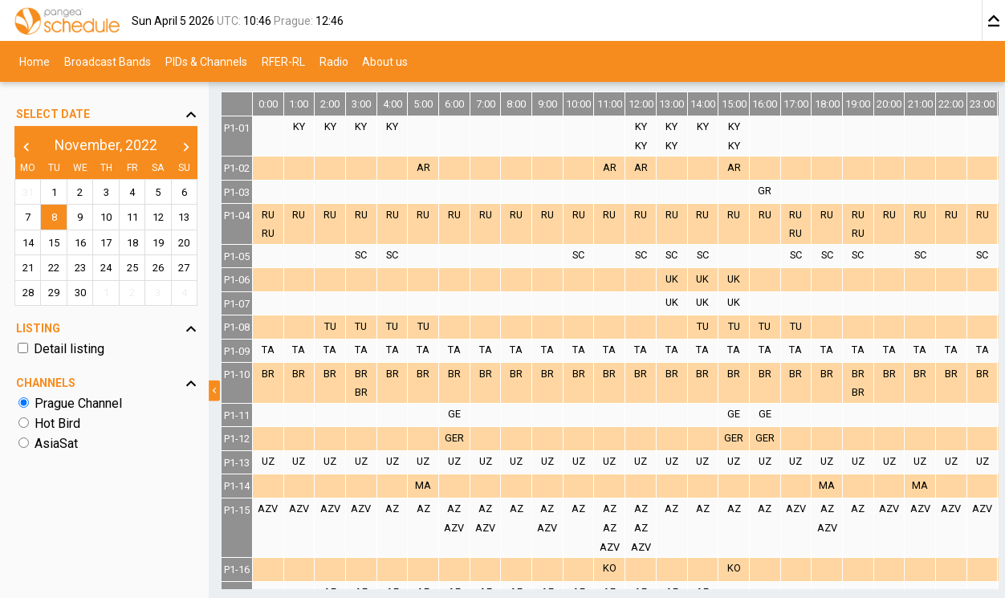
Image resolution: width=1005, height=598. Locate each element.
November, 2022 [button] (106, 145)
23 (80, 268)
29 (53, 293)
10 (106, 217)
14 (28, 243)
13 (183, 217)
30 (80, 293)
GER (454, 438)
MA (423, 485)
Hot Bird (57, 423)
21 (28, 268)
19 (158, 243)
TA (268, 350)
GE (454, 414)
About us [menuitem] (385, 61)
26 (158, 268)
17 (106, 243)
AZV (268, 508)
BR (268, 374)
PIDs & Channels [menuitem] (206, 61)
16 (80, 243)
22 (53, 268)
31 (28, 192)
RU (268, 215)
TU (330, 326)
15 (53, 243)
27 (183, 268)
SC (361, 255)
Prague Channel (78, 403)
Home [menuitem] (34, 61)
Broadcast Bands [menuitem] (107, 61)
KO (609, 568)
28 (28, 293)
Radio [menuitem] (333, 61)
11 (132, 217)
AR (423, 167)
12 (158, 217)
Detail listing (69, 348)
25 (132, 268)
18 (132, 243)
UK (671, 279)
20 (183, 243)
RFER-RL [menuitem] (283, 61)
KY (299, 126)
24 (106, 268)
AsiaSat (56, 443)
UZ (268, 461)
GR (764, 191)
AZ (392, 508)
